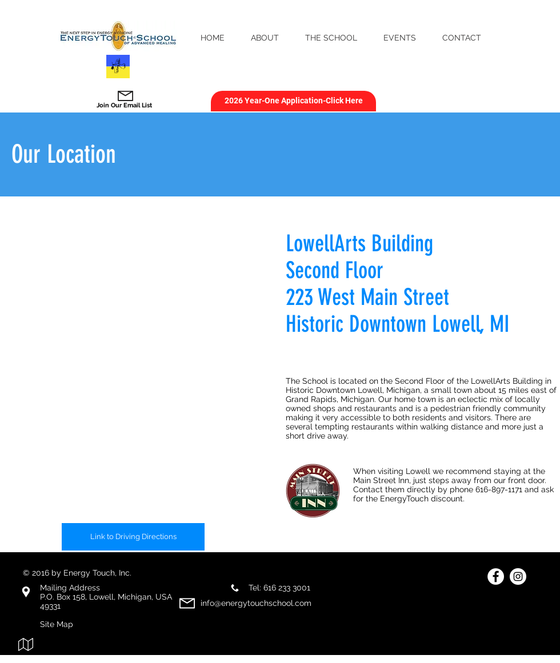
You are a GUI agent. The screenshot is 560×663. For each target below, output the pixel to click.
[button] (265, 38)
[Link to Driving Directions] (133, 537)
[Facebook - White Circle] (495, 576)
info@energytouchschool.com (256, 603)
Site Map (56, 624)
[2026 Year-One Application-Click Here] (293, 101)
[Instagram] (518, 576)
